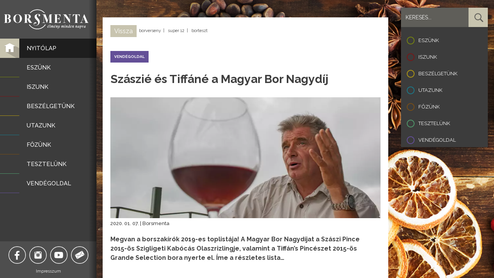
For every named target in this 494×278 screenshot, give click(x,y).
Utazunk (430, 90)
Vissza (123, 31)
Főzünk (429, 107)
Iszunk (427, 57)
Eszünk (428, 40)
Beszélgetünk (437, 73)
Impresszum (48, 271)
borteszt (199, 30)
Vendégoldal (437, 140)
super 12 (176, 30)
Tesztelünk (434, 123)
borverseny (150, 30)
